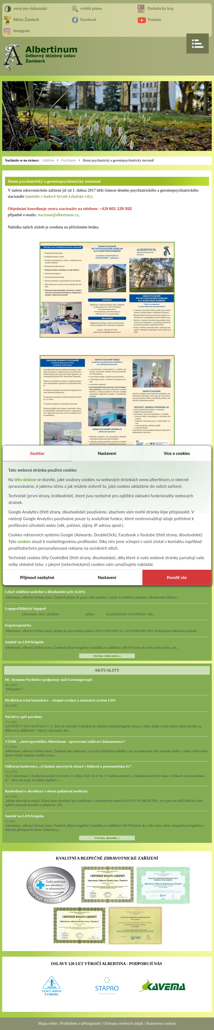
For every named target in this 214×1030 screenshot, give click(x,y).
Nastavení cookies (161, 1023)
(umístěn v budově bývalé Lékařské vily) (59, 196)
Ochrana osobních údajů (123, 1023)
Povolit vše (177, 577)
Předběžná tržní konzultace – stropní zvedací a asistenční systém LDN (60, 700)
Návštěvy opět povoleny (23, 717)
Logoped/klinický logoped (25, 608)
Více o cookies (177, 453)
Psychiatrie (68, 160)
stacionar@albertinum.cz (58, 215)
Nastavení (107, 453)
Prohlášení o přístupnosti (80, 1023)
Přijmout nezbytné (37, 577)
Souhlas (37, 453)
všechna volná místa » (107, 655)
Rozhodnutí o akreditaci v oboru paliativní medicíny (46, 791)
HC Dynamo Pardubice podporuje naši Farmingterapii (48, 679)
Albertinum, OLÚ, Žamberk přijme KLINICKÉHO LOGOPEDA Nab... (80, 614)
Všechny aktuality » (107, 838)
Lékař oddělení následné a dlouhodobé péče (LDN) (45, 592)
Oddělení (48, 160)
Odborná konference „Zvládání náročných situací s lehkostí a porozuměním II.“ (68, 766)
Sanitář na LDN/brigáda (24, 642)
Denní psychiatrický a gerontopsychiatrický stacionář (118, 160)
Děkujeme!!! (14, 689)
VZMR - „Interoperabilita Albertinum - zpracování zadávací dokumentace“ (65, 741)
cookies (24, 541)
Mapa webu (47, 1023)
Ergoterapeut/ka (18, 625)
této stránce (25, 479)
